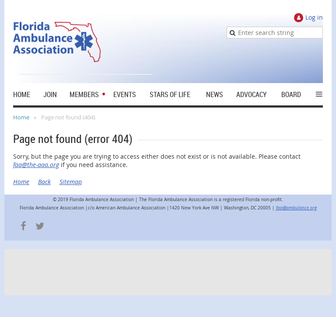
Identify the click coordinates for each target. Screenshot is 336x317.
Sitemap (71, 182)
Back (44, 182)
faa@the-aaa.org (36, 164)
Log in (314, 17)
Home (21, 117)
